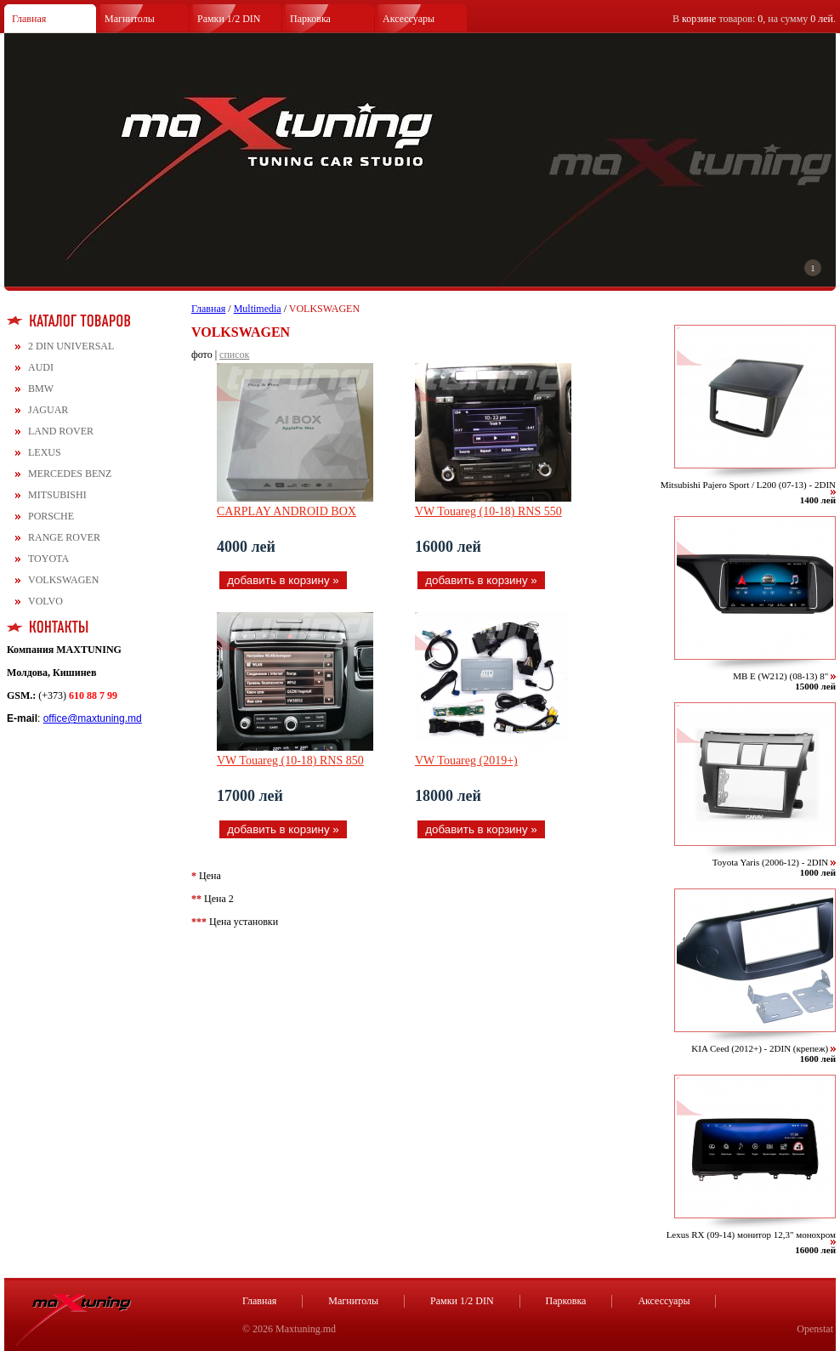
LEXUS (44, 452)
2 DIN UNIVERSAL (71, 346)
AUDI (41, 367)
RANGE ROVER (64, 537)
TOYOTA (48, 559)
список (234, 354)
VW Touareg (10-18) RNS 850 (290, 760)
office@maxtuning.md (92, 718)
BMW (41, 389)
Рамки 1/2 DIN (229, 19)
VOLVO (45, 601)
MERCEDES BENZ (69, 474)
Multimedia (257, 309)
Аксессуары (408, 19)
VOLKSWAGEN (63, 580)
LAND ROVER (61, 431)
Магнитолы (130, 19)
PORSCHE (51, 516)
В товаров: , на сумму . (754, 19)
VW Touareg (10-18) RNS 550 (488, 511)
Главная (29, 19)
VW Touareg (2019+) (466, 760)
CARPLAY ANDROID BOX (286, 511)
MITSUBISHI (57, 495)
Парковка (310, 19)
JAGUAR (48, 410)
